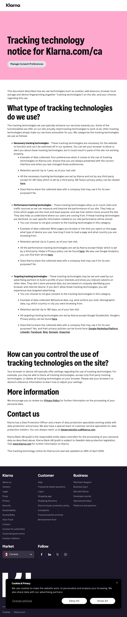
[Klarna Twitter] (57, 554)
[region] (63, 594)
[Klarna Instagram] (65, 554)
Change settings (22, 600)
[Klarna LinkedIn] (49, 554)
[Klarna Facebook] (41, 554)
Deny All (74, 600)
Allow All (102, 600)
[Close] (117, 582)
